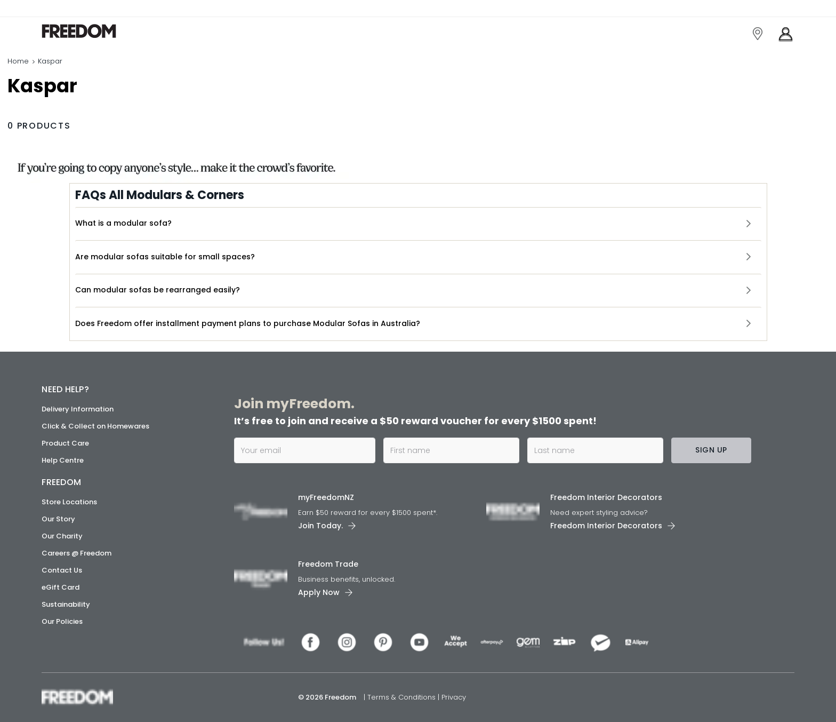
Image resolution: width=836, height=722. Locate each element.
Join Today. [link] (320, 525)
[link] (89, 31)
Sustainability (66, 604)
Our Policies (62, 621)
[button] (418, 223)
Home (18, 61)
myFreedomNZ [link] (326, 497)
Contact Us (62, 570)
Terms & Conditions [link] (402, 697)
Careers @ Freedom (76, 553)
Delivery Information (78, 409)
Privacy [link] (453, 697)
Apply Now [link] (319, 592)
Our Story (58, 519)
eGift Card (60, 587)
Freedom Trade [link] (328, 564)
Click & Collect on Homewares (95, 426)
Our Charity (62, 536)
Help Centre (63, 460)
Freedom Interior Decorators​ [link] (606, 497)
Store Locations (69, 502)
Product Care (65, 443)
